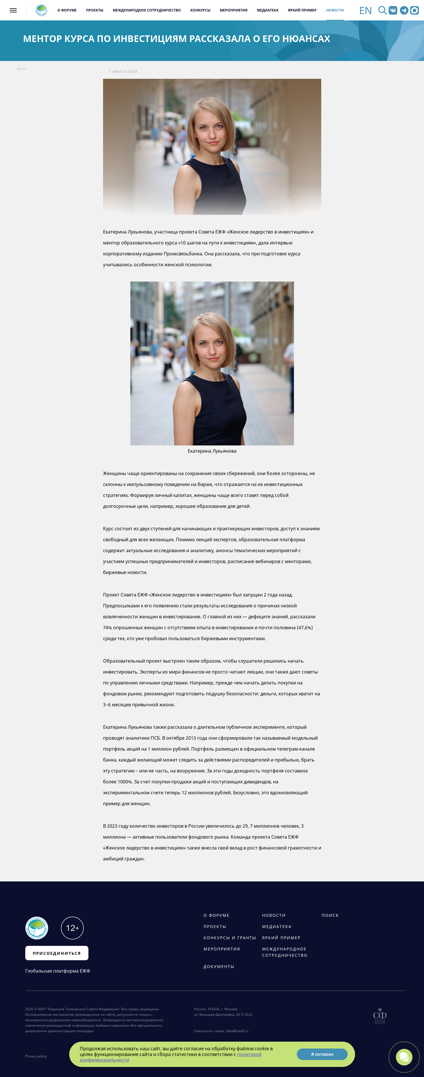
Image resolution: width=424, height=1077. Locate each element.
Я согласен (322, 1054)
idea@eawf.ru (237, 1030)
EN (365, 10)
